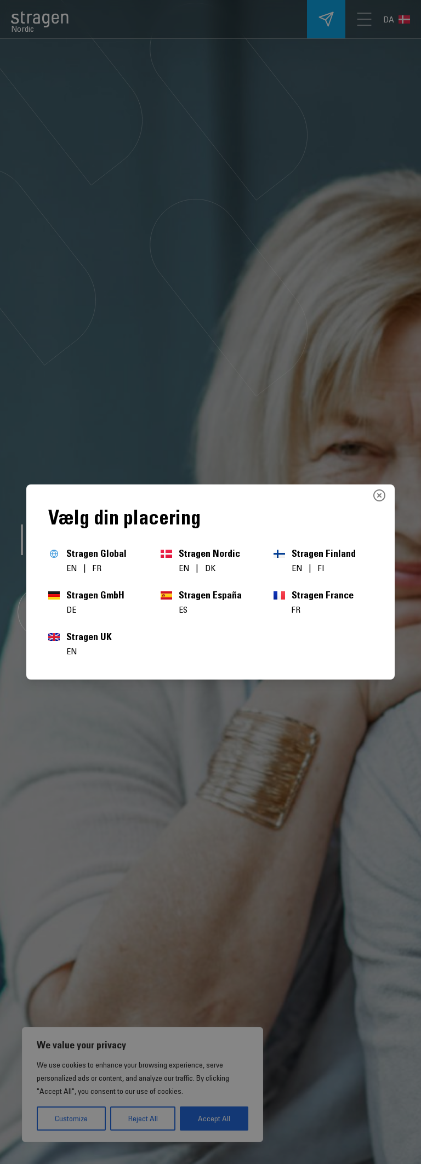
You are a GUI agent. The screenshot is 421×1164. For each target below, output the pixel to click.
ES (183, 609)
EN (72, 567)
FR (97, 567)
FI (321, 567)
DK (210, 567)
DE (71, 609)
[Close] (379, 495)
